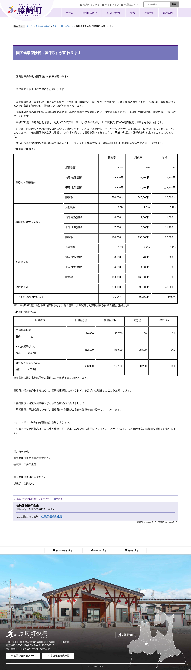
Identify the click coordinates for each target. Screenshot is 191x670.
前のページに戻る (62, 550)
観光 (132, 12)
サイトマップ (112, 4)
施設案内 (168, 12)
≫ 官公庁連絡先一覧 (58, 655)
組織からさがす (91, 4)
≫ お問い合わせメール (23, 655)
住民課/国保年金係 (51, 516)
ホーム (69, 12)
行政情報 (149, 12)
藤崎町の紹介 (90, 12)
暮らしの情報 (113, 12)
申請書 (59, 498)
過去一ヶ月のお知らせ (63, 26)
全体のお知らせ (42, 26)
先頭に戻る (131, 550)
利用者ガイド (131, 4)
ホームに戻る (99, 550)
